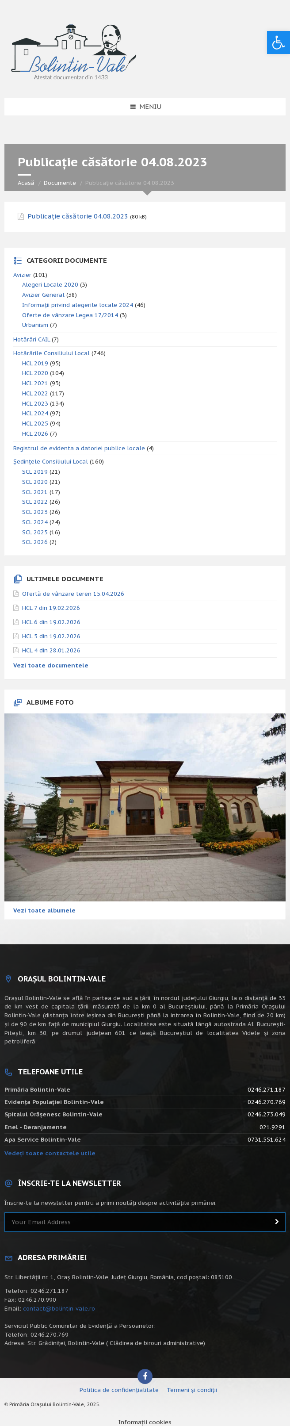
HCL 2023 (35, 403)
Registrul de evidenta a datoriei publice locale (79, 448)
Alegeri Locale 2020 (50, 284)
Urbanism (35, 325)
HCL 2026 (35, 433)
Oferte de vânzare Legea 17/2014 (70, 315)
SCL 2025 (35, 532)
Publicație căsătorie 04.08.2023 (77, 216)
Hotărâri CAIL (31, 339)
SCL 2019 (35, 471)
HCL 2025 (35, 423)
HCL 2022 (35, 393)
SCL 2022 (35, 502)
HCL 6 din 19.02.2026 (51, 622)
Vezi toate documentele (50, 665)
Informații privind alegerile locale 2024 (77, 305)
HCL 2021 (35, 383)
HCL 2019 (35, 363)
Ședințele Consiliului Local (50, 461)
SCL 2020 (35, 482)
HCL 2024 (35, 413)
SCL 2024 (35, 522)
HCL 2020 (35, 373)
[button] (278, 42)
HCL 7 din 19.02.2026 (51, 608)
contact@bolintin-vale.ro (59, 1308)
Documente (60, 183)
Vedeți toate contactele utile (49, 1153)
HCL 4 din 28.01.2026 (51, 650)
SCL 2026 (35, 542)
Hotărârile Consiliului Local (51, 353)
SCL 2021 (35, 492)
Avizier (22, 275)
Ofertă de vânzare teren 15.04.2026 (73, 594)
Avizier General (43, 295)
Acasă (26, 183)
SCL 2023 (35, 512)
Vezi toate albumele (44, 910)
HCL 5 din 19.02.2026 (51, 636)
